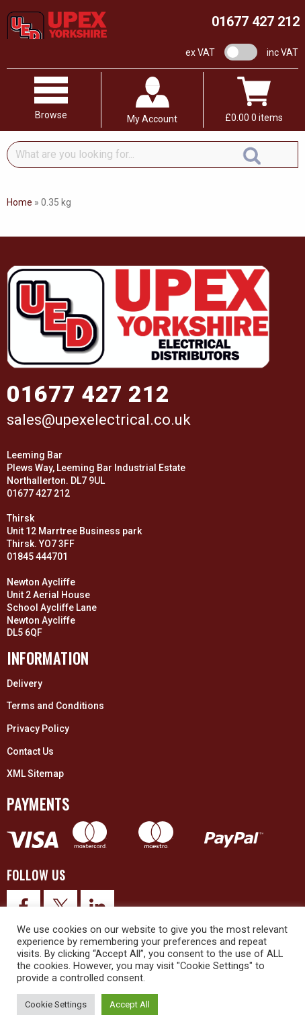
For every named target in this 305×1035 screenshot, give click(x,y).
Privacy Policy (38, 728)
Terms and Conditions (55, 705)
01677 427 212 (256, 21)
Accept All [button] (130, 1004)
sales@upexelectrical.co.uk (99, 419)
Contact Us (30, 751)
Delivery (24, 683)
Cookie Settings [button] (56, 1004)
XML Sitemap (35, 773)
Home (19, 202)
